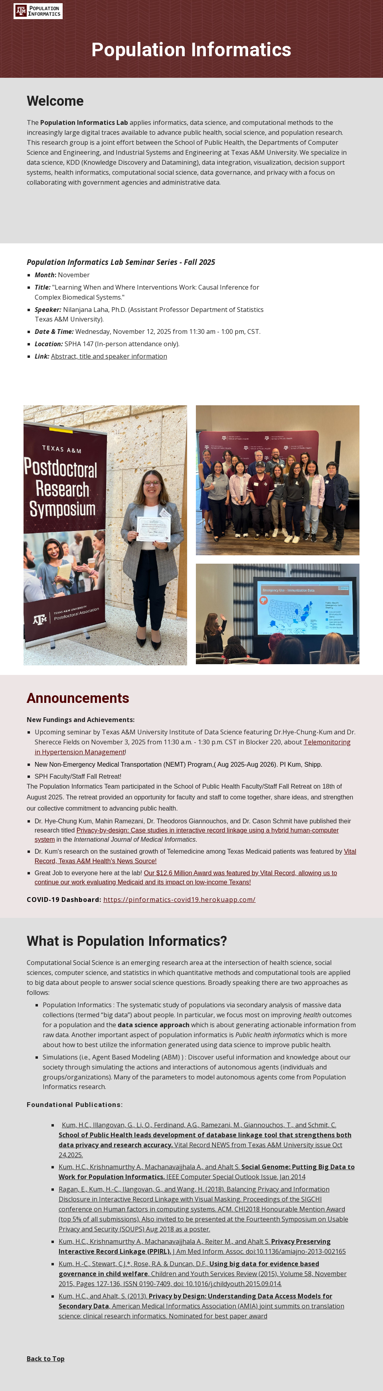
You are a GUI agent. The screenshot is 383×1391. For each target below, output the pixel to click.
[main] (191, 50)
